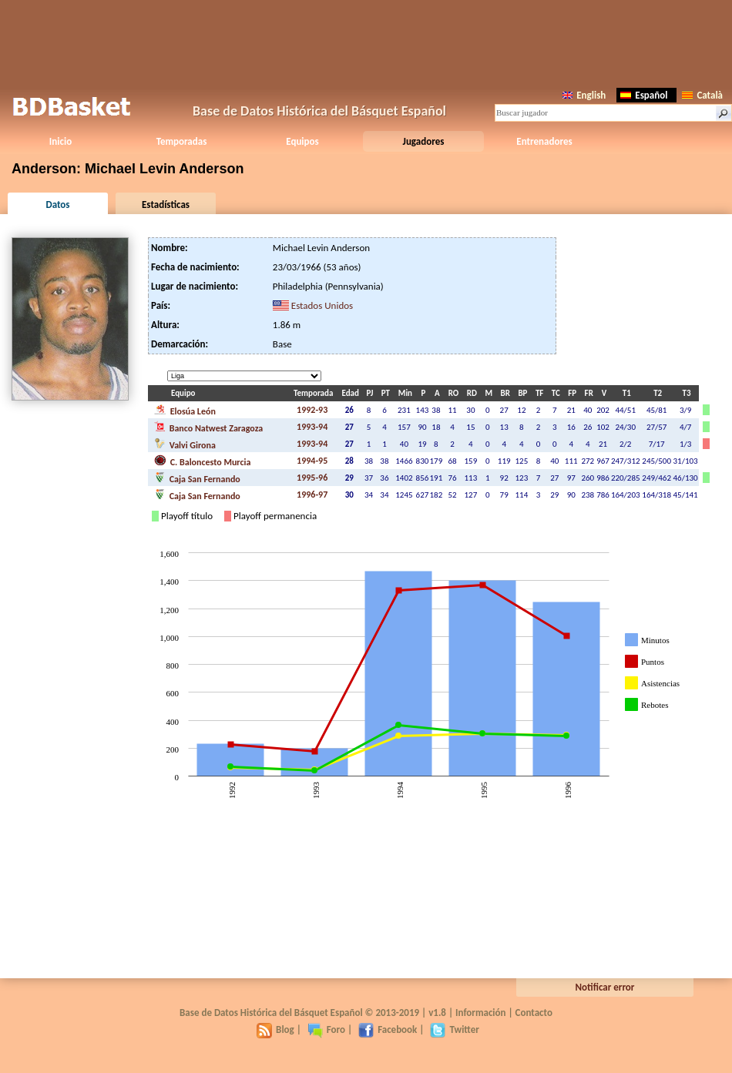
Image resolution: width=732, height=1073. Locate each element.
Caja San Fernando (197, 477)
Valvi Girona (185, 444)
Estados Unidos (322, 305)
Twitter (454, 1029)
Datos (57, 204)
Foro (326, 1029)
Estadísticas (166, 204)
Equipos (302, 141)
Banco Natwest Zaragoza (208, 427)
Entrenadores (544, 141)
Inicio (60, 141)
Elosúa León (185, 410)
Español (643, 95)
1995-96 (312, 477)
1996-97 (312, 494)
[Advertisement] (366, 42)
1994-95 (312, 460)
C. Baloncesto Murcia (202, 460)
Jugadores (424, 141)
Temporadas (181, 141)
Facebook (387, 1029)
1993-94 (312, 426)
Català (702, 95)
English (584, 95)
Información (480, 1012)
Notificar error (605, 987)
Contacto (533, 1012)
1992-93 (312, 409)
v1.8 (437, 1012)
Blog (275, 1029)
